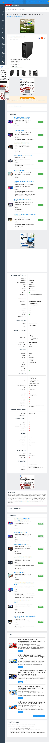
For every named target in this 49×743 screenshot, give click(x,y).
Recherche (8, 1)
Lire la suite (20, 666)
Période (3, 15)
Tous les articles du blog (39, 716)
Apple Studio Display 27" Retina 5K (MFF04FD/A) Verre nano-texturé (22, 118)
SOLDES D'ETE (15, 5)
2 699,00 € (41, 562)
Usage (3, 20)
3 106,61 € (41, 575)
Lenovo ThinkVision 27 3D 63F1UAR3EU (23, 155)
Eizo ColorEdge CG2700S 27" (20, 130)
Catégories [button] (14, 1)
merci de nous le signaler (25, 501)
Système (3, 62)
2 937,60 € (41, 606)
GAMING (3, 53)
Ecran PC (28, 1)
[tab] (2, 6)
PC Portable (20, 1)
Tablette (33, 1)
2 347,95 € (41, 523)
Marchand (3, 33)
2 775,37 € (41, 220)
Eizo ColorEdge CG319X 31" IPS (21, 143)
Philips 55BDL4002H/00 (19, 170)
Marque (3, 29)
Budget (3, 11)
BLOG (44, 1)
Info (3, 6)
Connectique (3, 57)
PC (24, 1)
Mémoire (3, 44)
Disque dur (3, 38)
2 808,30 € (41, 188)
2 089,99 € (41, 134)
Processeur (3, 48)
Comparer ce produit (14, 39)
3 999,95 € (41, 147)
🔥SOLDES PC (39, 1)
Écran (3, 24)
